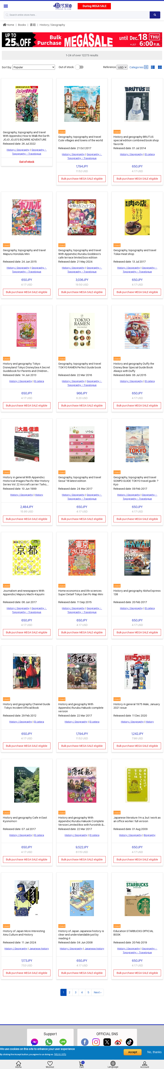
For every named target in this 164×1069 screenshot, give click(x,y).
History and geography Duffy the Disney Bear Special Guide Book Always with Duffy (133, 366)
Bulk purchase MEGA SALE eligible (82, 178)
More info (60, 1054)
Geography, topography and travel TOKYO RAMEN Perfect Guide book (79, 364)
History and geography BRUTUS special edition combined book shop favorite (136, 140)
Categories (139, 67)
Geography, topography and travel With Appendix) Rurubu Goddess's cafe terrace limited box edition (79, 253)
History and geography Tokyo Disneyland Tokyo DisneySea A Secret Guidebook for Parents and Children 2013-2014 (26, 368)
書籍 (33, 25)
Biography (149, 832)
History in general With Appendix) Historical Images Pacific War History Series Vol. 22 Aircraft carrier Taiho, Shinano (26, 481)
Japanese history (39, 946)
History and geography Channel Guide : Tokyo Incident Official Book (26, 704)
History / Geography (52, 25)
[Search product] (155, 15)
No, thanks (154, 1052)
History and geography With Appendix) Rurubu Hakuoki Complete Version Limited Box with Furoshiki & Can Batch (81, 821)
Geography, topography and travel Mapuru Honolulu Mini (24, 251)
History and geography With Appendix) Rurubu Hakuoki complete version (80, 705)
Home (8, 25)
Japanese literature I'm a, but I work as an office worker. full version (137, 817)
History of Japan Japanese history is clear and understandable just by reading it (81, 932)
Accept (132, 1052)
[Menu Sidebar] (6, 6)
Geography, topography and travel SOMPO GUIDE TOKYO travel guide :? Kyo (135, 479)
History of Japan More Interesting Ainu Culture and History (24, 930)
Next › (97, 989)
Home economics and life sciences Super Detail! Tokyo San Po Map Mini (80, 590)
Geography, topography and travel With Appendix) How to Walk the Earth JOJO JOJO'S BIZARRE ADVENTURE (26, 135)
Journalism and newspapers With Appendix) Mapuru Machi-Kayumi (23, 590)
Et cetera (150, 154)
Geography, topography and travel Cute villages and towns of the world (80, 138)
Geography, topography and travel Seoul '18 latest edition (79, 477)
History (39, 493)
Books (22, 25)
